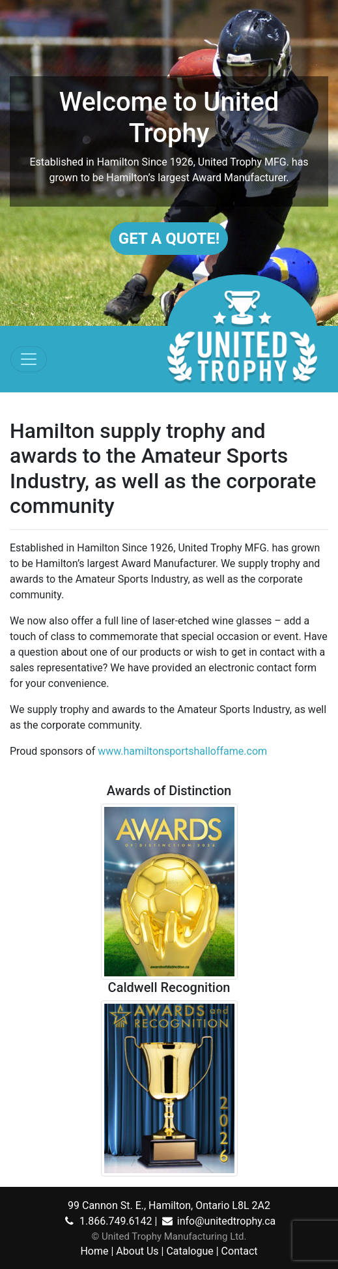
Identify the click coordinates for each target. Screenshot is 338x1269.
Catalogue (189, 1251)
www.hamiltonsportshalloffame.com (182, 751)
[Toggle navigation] (28, 359)
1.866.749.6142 (107, 1221)
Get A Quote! (169, 238)
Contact (239, 1251)
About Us (137, 1251)
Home (94, 1251)
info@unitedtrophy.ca (217, 1221)
